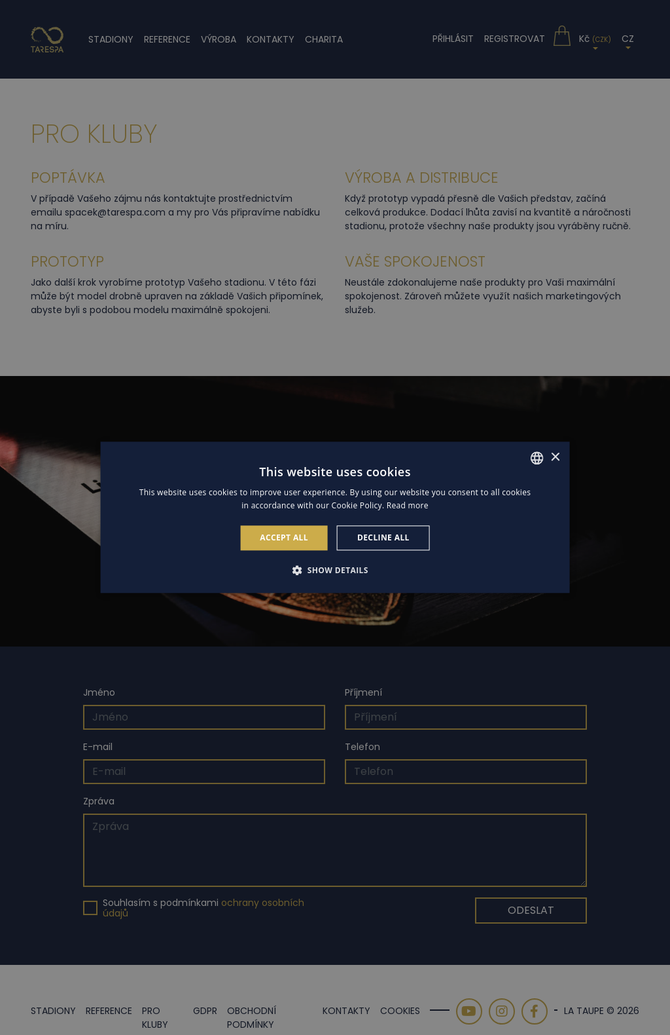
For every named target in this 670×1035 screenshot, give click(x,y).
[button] (335, 570)
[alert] (335, 517)
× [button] (554, 457)
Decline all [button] (383, 537)
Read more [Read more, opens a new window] (408, 506)
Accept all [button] (284, 537)
